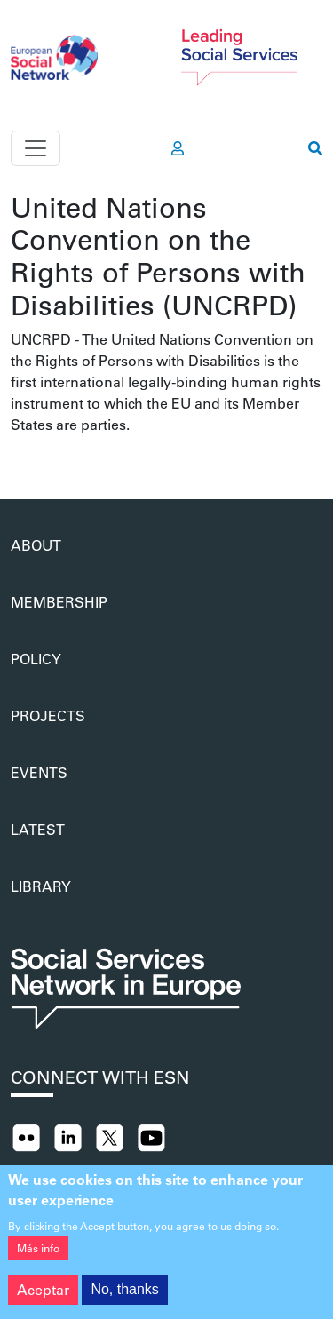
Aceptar (43, 1298)
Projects (48, 715)
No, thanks (124, 1298)
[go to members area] (177, 148)
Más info (38, 1257)
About (36, 545)
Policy (36, 658)
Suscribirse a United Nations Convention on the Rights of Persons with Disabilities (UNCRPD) (18, 456)
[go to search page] (315, 148)
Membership (59, 601)
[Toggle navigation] (35, 148)
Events (39, 772)
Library (41, 886)
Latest (38, 829)
